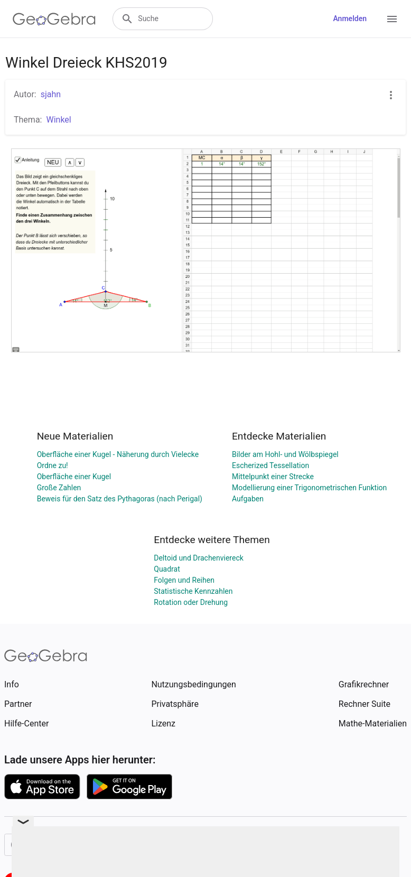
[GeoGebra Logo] (54, 19)
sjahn (51, 94)
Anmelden (350, 18)
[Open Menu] (392, 19)
